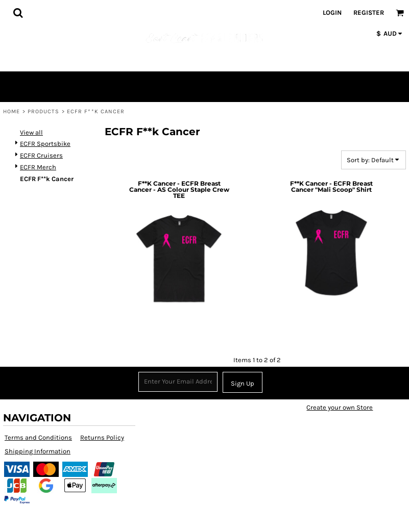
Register (368, 12)
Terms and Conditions (38, 437)
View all (31, 132)
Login (332, 12)
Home (11, 111)
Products (44, 111)
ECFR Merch (38, 167)
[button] (18, 13)
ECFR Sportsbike (45, 143)
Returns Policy (102, 437)
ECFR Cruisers (41, 155)
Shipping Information (37, 451)
